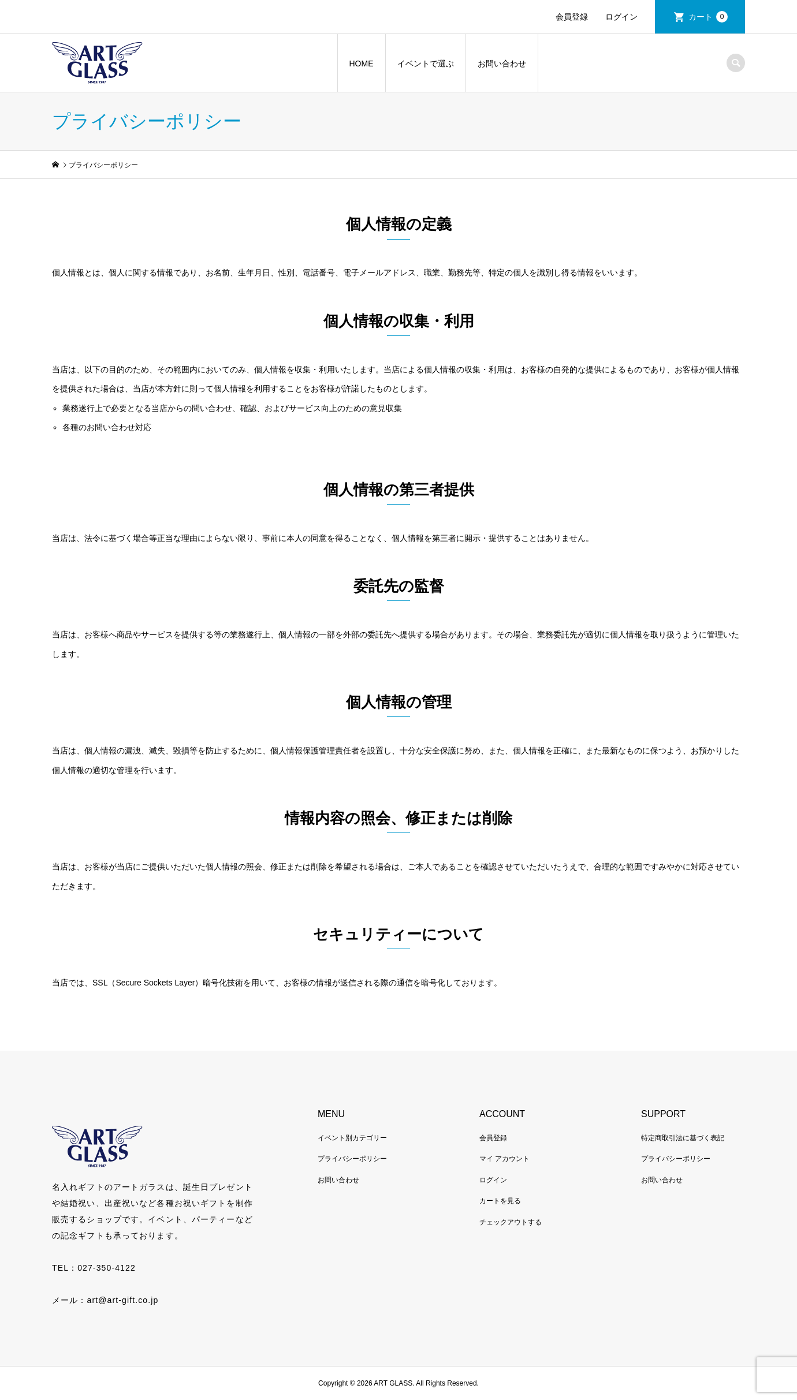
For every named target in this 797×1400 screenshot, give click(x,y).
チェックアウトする (510, 1222)
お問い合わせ (502, 63)
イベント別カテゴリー (352, 1138)
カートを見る (500, 1201)
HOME (361, 63)
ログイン (621, 16)
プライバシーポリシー (352, 1159)
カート (708, 17)
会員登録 (572, 16)
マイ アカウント (504, 1159)
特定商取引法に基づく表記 (682, 1138)
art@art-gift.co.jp (122, 1300)
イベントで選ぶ (425, 63)
